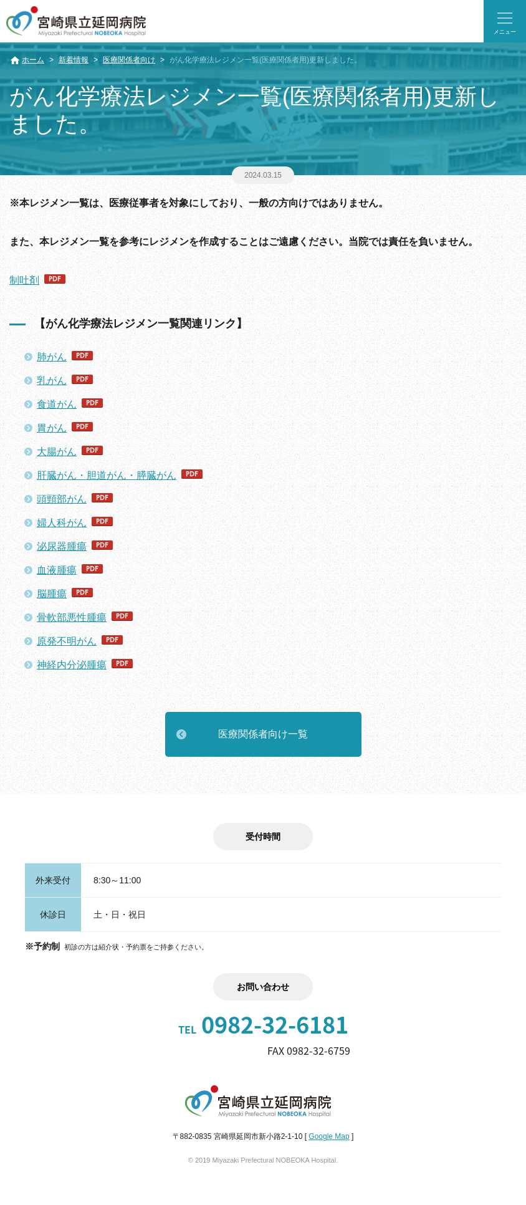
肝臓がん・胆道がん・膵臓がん (106, 475)
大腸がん (57, 451)
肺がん (52, 357)
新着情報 (73, 59)
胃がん (52, 428)
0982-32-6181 (263, 1024)
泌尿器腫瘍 (62, 546)
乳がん (52, 380)
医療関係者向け (129, 59)
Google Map (328, 1136)
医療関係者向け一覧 (263, 734)
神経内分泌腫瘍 (72, 665)
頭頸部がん (62, 499)
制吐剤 (24, 280)
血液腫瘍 (57, 570)
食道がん (57, 404)
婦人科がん (62, 522)
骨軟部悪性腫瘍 (72, 617)
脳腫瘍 (52, 593)
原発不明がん (67, 641)
